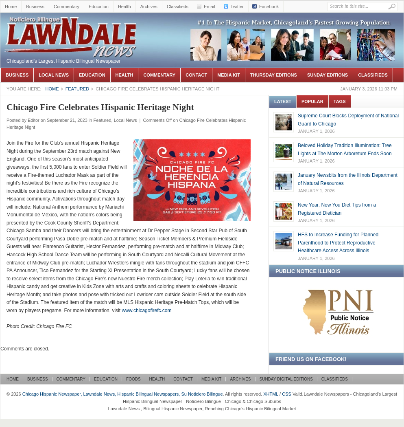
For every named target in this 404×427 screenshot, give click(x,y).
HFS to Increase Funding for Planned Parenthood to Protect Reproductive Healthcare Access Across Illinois (338, 242)
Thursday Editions (273, 75)
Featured (77, 88)
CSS (286, 394)
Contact (196, 75)
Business (35, 6)
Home (11, 6)
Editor (33, 120)
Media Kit (228, 75)
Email (209, 6)
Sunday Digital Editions (286, 379)
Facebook (269, 6)
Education (99, 6)
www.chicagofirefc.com (146, 310)
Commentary (66, 6)
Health (124, 6)
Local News (54, 75)
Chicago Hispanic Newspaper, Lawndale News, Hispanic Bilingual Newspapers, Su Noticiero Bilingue (71, 25)
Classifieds (177, 6)
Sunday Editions (327, 75)
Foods (133, 379)
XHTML (270, 394)
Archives (148, 6)
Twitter (237, 6)
